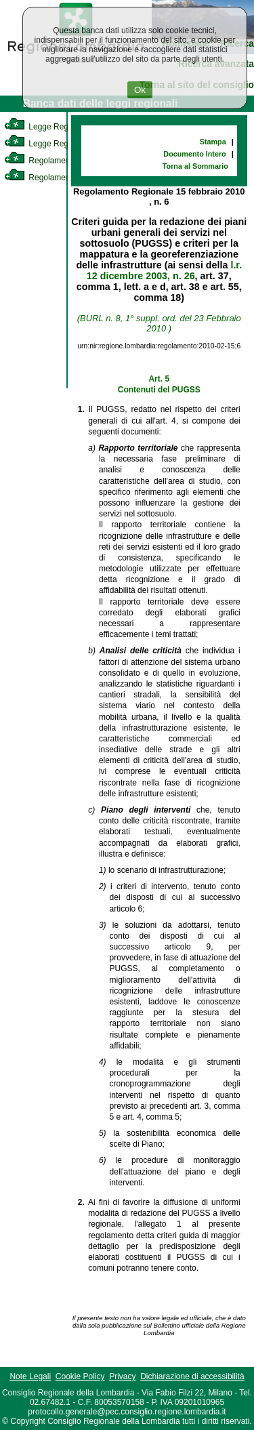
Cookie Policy (80, 1376)
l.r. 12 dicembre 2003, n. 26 (164, 270)
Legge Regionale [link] (47, 126)
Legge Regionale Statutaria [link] (65, 143)
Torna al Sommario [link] (195, 166)
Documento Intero (194, 154)
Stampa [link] (213, 142)
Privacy (122, 1376)
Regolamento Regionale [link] (60, 177)
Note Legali (30, 1376)
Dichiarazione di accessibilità (192, 1376)
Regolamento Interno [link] (54, 160)
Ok (140, 90)
